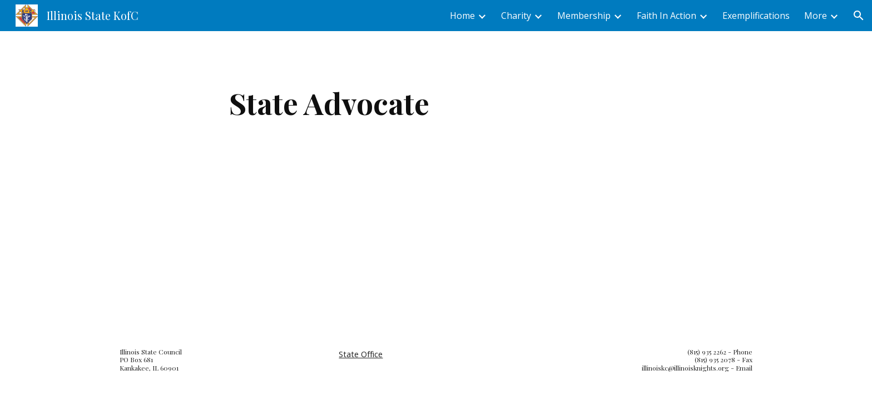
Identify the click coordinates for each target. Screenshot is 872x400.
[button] (858, 15)
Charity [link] (516, 15)
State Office (361, 353)
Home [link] (462, 15)
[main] (329, 103)
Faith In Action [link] (666, 15)
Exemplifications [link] (756, 15)
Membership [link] (584, 15)
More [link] (815, 15)
